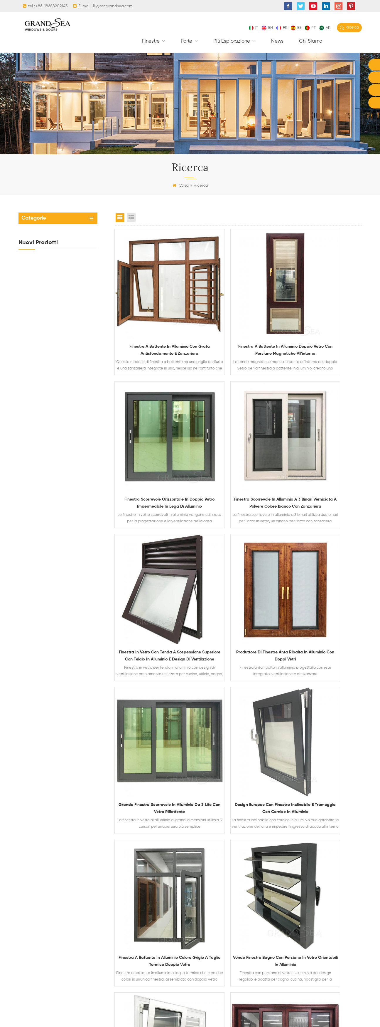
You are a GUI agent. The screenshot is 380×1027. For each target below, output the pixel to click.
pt (310, 28)
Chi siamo (310, 41)
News (277, 41)
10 (257, 734)
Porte (187, 41)
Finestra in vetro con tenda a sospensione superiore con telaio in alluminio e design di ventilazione (68, 388)
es (296, 28)
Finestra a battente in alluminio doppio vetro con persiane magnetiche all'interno (72, 446)
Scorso (289, 734)
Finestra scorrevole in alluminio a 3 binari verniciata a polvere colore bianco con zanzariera (153, 443)
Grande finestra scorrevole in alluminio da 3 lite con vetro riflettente (153, 566)
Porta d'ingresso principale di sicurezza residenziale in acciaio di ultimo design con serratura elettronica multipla (72, 359)
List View (131, 217)
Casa (181, 185)
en (267, 28)
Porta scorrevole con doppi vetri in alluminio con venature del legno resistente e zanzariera (323, 689)
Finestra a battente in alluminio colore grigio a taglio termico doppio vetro (324, 566)
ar (324, 28)
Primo (187, 734)
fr (281, 28)
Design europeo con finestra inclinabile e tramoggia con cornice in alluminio (238, 566)
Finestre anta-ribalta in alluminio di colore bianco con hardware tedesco (238, 689)
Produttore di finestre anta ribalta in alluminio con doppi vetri (323, 442)
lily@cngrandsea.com (113, 6)
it (253, 28)
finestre (151, 41)
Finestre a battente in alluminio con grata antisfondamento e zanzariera (153, 319)
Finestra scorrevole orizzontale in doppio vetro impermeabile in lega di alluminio (68, 417)
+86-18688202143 (51, 6)
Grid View (120, 217)
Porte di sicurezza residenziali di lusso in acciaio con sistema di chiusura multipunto (69, 330)
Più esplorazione (232, 41)
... (242, 734)
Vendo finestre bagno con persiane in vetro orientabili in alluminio (153, 689)
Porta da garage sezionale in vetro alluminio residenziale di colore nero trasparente (70, 301)
